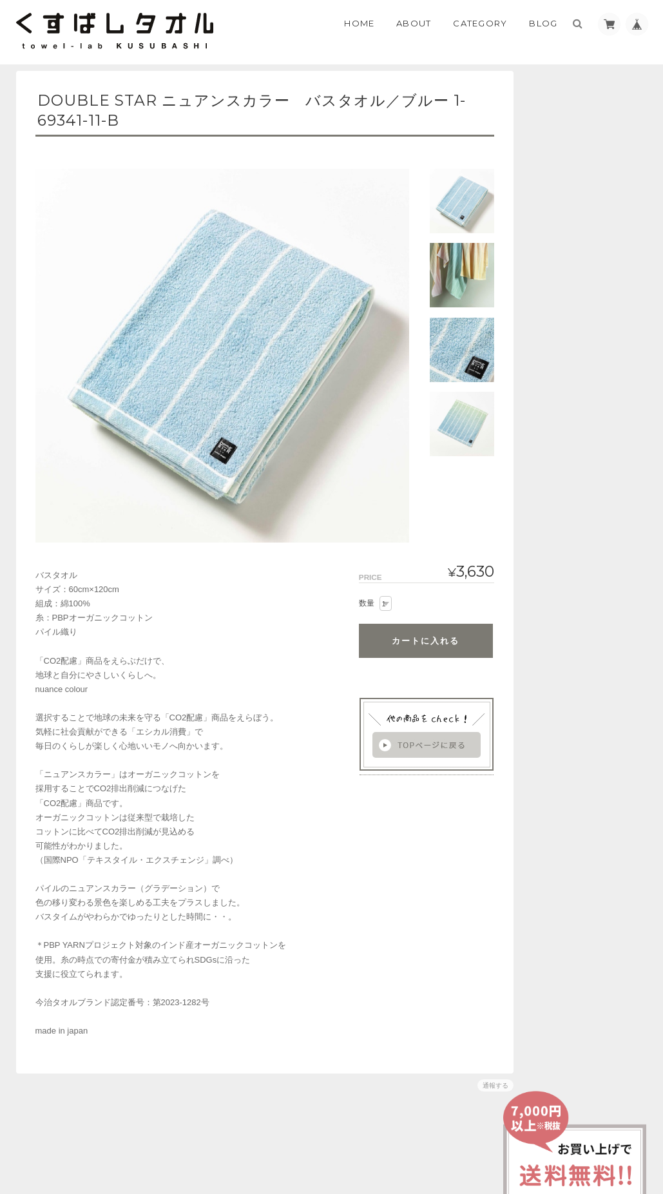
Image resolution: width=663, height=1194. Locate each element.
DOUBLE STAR (567, 321)
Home (359, 23)
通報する (488, 1085)
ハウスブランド (568, 234)
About (414, 23)
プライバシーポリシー (505, 1140)
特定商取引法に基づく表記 (589, 523)
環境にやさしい (568, 278)
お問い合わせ (566, 548)
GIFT (550, 299)
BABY (551, 256)
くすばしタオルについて (585, 497)
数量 (359, 603)
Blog (543, 23)
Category (480, 23)
